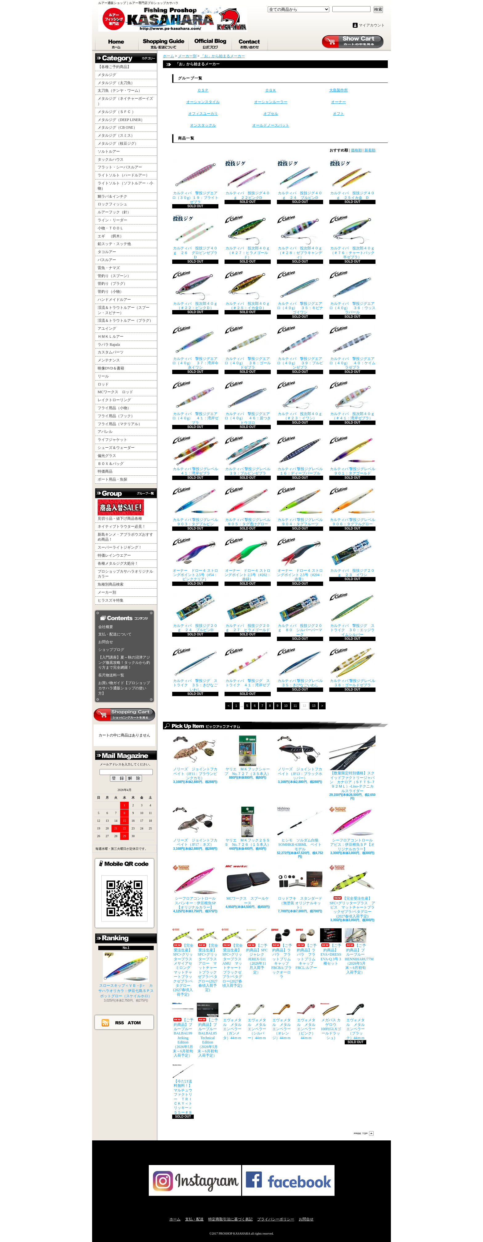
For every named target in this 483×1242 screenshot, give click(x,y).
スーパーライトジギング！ (120, 547)
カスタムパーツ (111, 352)
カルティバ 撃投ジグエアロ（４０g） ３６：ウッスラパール (352, 292)
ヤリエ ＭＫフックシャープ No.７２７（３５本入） (248, 756)
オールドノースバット (270, 125)
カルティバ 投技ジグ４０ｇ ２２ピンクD (248, 179)
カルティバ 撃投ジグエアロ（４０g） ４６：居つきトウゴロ (248, 402)
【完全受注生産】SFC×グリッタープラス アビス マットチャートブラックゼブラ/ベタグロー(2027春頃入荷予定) (352, 891)
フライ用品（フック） (116, 416)
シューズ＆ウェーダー (116, 448)
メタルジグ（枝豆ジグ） (118, 143)
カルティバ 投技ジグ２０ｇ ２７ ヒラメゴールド (248, 612)
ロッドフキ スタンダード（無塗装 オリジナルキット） (300, 887)
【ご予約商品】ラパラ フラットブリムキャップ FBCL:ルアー (306, 949)
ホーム (117, 42)
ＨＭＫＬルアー (111, 336)
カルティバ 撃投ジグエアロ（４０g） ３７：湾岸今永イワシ (195, 347)
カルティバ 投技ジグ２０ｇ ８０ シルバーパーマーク (300, 614)
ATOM (134, 1022)
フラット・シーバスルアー (120, 167)
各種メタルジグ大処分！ (118, 563)
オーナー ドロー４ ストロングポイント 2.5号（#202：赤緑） (248, 559)
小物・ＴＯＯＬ (111, 228)
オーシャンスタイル (203, 102)
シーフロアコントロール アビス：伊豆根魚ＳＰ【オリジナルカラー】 (352, 829)
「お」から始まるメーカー (223, 56)
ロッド (103, 384)
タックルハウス (111, 159)
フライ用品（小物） (114, 408)
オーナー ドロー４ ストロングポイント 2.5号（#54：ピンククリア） (195, 559)
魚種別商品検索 (111, 584)
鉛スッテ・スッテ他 (114, 244)
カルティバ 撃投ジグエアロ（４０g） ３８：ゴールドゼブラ (248, 347)
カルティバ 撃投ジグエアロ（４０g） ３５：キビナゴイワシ (300, 292)
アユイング (107, 328)
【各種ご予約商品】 (114, 67)
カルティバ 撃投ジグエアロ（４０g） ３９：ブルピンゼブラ (300, 347)
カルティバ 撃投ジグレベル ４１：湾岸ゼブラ (195, 455)
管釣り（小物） (111, 291)
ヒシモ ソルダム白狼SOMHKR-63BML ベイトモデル (300, 829)
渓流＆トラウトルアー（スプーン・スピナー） (123, 310)
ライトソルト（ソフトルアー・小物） (125, 186)
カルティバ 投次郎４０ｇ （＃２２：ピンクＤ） (195, 290)
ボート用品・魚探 (112, 479)
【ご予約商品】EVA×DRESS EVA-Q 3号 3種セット (331, 947)
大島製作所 (338, 90)
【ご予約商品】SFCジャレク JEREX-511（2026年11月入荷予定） (257, 951)
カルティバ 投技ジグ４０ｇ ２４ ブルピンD (300, 179)
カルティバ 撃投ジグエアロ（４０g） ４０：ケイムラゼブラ (352, 347)
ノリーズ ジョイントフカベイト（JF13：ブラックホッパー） (300, 758)
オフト (338, 113)
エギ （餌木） (111, 236)
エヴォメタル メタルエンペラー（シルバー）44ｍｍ (257, 1021)
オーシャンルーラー (270, 102)
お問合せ (250, 42)
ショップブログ (210, 42)
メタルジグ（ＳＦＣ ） (117, 112)
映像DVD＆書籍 (111, 368)
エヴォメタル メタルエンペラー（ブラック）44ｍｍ (355, 1021)
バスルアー (107, 260)
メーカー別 (107, 592)
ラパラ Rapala (109, 344)
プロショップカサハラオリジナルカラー (125, 574)
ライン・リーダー (112, 220)
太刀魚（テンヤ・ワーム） (120, 90)
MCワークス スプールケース (248, 885)
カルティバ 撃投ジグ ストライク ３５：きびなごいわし (195, 669)
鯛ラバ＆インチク (112, 196)
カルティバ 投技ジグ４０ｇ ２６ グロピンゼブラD (195, 237)
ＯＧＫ (270, 90)
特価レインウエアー (114, 555)
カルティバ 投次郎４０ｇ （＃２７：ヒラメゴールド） (248, 237)
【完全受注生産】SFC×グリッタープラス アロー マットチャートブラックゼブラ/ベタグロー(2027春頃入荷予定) (207, 960)
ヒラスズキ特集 (111, 600)
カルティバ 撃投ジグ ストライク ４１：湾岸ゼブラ (248, 669)
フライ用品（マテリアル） (120, 424)
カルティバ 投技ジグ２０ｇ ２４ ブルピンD (195, 612)
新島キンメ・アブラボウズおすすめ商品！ (125, 537)
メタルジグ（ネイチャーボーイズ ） (125, 101)
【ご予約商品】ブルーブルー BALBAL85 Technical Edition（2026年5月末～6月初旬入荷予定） (207, 1030)
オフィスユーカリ (203, 113)
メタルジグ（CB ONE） (117, 127)
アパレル (105, 431)
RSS (119, 1022)
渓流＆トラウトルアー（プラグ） (125, 320)
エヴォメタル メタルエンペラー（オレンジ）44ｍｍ (281, 1021)
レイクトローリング (114, 400)
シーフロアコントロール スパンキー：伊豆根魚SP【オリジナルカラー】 (195, 887)
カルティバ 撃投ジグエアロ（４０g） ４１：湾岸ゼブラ (195, 402)
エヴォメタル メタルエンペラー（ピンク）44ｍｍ (306, 1021)
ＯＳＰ (203, 90)
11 (295, 706)
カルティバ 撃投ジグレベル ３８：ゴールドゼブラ (352, 667)
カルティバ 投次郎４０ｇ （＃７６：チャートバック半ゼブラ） (352, 237)
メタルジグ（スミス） (116, 135)
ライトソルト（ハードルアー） (123, 175)
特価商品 (105, 471)
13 (313, 706)
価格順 (356, 150)
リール (103, 376)
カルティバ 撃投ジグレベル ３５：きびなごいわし (300, 667)
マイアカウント (372, 25)
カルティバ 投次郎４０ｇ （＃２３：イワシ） (300, 400)
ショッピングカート (353, 42)
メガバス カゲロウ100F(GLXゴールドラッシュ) (331, 1021)
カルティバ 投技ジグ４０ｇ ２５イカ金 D (352, 179)
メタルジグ (107, 75)
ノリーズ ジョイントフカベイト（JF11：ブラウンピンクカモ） (195, 758)
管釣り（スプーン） (114, 276)
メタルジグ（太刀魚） (116, 83)
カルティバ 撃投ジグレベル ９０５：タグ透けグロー (248, 506)
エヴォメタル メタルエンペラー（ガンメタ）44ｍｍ (232, 1021)
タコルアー (107, 252)
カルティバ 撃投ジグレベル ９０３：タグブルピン (195, 506)
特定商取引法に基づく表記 (230, 1219)
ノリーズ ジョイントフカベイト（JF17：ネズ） (195, 827)
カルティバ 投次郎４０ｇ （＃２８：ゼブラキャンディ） (300, 237)
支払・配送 (194, 1219)
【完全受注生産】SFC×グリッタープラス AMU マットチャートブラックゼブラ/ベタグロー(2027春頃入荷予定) (232, 958)
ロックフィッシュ (112, 204)
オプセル (270, 113)
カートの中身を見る (124, 715)
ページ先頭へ (364, 1133)
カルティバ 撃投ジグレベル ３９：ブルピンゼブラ (248, 455)
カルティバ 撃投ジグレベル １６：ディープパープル (300, 455)
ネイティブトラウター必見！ (122, 526)
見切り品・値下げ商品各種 (121, 510)
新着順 (369, 150)
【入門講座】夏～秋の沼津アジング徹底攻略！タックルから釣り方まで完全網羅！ (124, 662)
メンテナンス (109, 360)
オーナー (338, 102)
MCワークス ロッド (115, 392)
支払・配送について (164, 42)
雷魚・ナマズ (109, 268)
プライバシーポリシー (275, 1219)
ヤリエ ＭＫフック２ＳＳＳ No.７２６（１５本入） (248, 827)
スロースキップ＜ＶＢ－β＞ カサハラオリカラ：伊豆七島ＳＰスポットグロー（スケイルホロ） (126, 975)
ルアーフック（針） (114, 212)
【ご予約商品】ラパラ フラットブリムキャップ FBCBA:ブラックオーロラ (281, 953)
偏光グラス (107, 456)
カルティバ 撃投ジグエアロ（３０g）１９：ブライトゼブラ (195, 181)
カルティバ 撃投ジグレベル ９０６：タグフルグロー (352, 506)
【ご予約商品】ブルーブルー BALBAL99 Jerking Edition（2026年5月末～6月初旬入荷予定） (183, 1030)
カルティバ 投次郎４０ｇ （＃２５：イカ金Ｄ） (248, 290)
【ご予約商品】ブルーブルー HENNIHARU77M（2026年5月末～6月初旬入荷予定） (355, 951)
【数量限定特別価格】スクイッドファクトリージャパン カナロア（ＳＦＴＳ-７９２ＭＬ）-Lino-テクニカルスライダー (352, 764)
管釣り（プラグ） (112, 283)
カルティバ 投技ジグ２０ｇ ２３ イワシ (352, 557)
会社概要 (105, 627)
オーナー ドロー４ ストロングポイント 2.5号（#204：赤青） (300, 559)
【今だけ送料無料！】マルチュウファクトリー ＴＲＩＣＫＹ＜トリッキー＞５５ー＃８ (183, 1089)
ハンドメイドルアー (114, 299)
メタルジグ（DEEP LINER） (121, 120)
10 (286, 706)
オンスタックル (203, 125)
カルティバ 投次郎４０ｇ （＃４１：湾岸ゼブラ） (352, 400)
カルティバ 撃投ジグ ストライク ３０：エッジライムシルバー (352, 614)
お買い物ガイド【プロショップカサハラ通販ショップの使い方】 (124, 688)
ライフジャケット (112, 440)
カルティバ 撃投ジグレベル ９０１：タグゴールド (352, 455)
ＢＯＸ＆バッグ (111, 464)
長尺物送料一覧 (111, 675)
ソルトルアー (109, 151)
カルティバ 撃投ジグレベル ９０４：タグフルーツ (300, 506)
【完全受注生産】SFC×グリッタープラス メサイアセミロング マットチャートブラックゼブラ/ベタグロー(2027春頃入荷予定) (183, 962)
